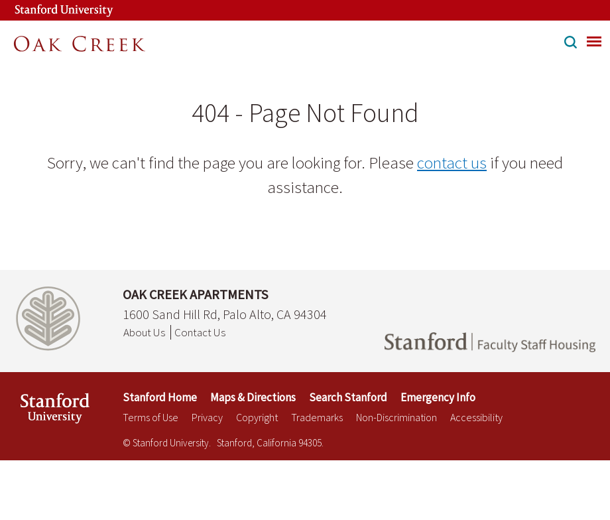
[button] (570, 44)
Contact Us (199, 332)
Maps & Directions (253, 397)
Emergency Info (437, 397)
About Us (144, 332)
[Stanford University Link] (50, 10)
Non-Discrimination (396, 417)
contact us (452, 162)
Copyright (257, 417)
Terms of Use (150, 417)
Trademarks (317, 417)
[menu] (594, 41)
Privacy (207, 417)
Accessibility (476, 417)
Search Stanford (348, 397)
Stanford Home (160, 397)
